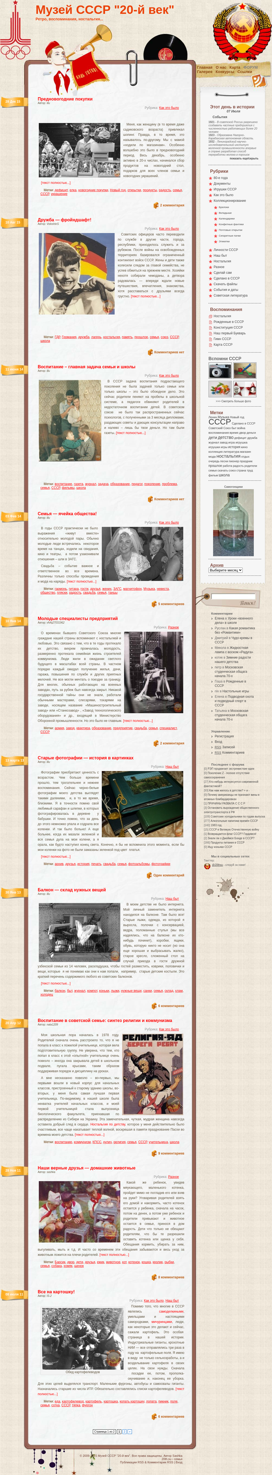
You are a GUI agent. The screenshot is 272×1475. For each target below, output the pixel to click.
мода (212, 456)
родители (250, 465)
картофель (94, 1401)
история (83, 864)
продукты (150, 190)
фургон (87, 1405)
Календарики (227, 218)
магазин (245, 451)
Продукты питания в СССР (228, 842)
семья (177, 190)
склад (169, 991)
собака (56, 1266)
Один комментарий (168, 875)
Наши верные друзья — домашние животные (86, 1168)
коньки (104, 991)
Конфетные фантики (231, 224)
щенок (79, 1266)
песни (224, 461)
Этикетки (224, 241)
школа (45, 341)
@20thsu (217, 864)
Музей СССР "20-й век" (105, 10)
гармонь (61, 589)
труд (250, 470)
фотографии (160, 864)
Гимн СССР (222, 339)
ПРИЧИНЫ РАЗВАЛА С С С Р (226, 803)
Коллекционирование (230, 201)
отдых (245, 456)
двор (70, 1262)
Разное (173, 627)
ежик (100, 1262)
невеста (163, 589)
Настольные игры (235, 691)
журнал (90, 484)
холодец (46, 994)
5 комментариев (171, 604)
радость (165, 190)
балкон (60, 991)
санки (147, 991)
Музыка (149, 589)
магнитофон (132, 589)
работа (227, 465)
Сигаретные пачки (230, 235)
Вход (218, 742)
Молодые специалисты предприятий (78, 618)
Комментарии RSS (160, 1462)
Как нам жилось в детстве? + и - (229, 790)
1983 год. (216, 825)
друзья (95, 589)
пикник (164, 1401)
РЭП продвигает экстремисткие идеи (231, 768)
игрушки (214, 447)
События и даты (226, 290)
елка (72, 190)
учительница (158, 1142)
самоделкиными (171, 1311)
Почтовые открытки (230, 229)
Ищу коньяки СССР (220, 846)
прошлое (141, 337)
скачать (222, 470)
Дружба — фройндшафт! (64, 220)
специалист (168, 728)
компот (92, 991)
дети (79, 1262)
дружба (83, 337)
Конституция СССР (228, 327)
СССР (44, 194)
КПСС (97, 1142)
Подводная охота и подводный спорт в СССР (234, 701)
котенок (134, 1262)
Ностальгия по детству (107, 1124)
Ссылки (245, 72)
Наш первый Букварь (230, 333)
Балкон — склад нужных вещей (72, 890)
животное (113, 1262)
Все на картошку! (56, 1292)
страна (241, 470)
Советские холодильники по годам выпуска (238, 816)
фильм (213, 475)
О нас (221, 67)
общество (47, 593)
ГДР (57, 337)
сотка (55, 1405)
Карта (235, 67)
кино (244, 447)
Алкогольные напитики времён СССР (234, 820)
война (241, 428)
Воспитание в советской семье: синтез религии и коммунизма (105, 1020)
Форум (250, 67)
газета (78, 484)
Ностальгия (222, 261)
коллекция (215, 451)
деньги (251, 432)
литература (231, 451)
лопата (151, 1401)
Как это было (169, 108)
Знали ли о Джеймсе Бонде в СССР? (231, 838)
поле (174, 1401)
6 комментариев (171, 1006)
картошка (111, 1401)
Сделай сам (223, 273)
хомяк (68, 1266)
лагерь (96, 337)
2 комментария (172, 205)
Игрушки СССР (225, 189)
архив (59, 864)
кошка (146, 1262)
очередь (214, 461)
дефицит (61, 190)
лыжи (115, 991)
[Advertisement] (104, 118)
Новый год (118, 190)
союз (164, 337)
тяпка (76, 1405)
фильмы (68, 488)
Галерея (205, 72)
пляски (62, 593)
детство (226, 437)
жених (107, 589)
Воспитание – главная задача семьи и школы (86, 366)
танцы (113, 593)
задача (103, 484)
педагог (137, 484)
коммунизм (82, 1142)
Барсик (60, 1262)
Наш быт (172, 767)
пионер (234, 461)
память (127, 337)
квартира (83, 728)
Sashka (177, 1455)
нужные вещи (131, 991)
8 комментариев (171, 1277)
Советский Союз (219, 428)
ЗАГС (117, 589)
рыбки (169, 1262)
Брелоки (224, 207)
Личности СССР (226, 250)
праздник (246, 461)
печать (96, 864)
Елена (219, 618)
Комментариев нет (169, 352)
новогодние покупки (93, 190)
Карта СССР (223, 345)
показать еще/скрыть (244, 158)
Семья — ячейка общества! (67, 513)
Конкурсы (225, 72)
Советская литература (231, 295)
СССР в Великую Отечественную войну (234, 829)
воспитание (63, 484)
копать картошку (132, 1401)
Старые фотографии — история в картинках (86, 758)
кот (124, 1262)
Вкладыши (225, 212)
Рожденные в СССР (229, 322)
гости (84, 589)
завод (70, 728)
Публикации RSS (132, 1462)
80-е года (221, 178)
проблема (169, 484)
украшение (59, 194)
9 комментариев (171, 1153)
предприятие (123, 728)
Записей (225, 747)
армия (59, 728)
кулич (107, 1142)
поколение (152, 484)
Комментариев (230, 752)
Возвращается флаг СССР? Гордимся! (232, 833)
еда (57, 1401)
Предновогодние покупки (65, 99)
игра (231, 442)
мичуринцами (161, 1322)
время (234, 432)
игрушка (242, 442)
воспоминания (218, 432)
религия (119, 1142)
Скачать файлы (225, 284)
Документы (222, 183)
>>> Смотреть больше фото (233, 401)
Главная (205, 67)
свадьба (89, 593)
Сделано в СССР (227, 278)
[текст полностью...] (56, 183)
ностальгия (111, 337)
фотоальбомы (139, 864)
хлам (179, 991)
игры (224, 447)
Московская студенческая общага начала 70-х (231, 671)
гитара (73, 589)
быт (69, 991)
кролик (158, 1262)
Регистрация (224, 736)
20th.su (166, 1459)
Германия (69, 337)
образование (120, 484)
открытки (134, 190)
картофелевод (73, 1401)
